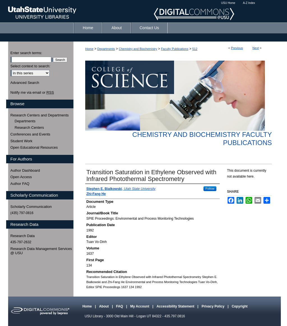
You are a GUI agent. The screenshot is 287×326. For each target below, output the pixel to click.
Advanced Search (24, 83)
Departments (106, 48)
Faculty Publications (174, 48)
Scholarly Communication (31, 207)
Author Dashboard (25, 170)
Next (256, 48)
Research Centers (29, 127)
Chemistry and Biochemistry (138, 48)
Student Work (21, 141)
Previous (237, 48)
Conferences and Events (30, 134)
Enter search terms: (26, 53)
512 (194, 48)
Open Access (21, 177)
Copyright (240, 306)
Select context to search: (30, 66)
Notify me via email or (32, 92)
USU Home (228, 2)
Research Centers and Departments (39, 115)
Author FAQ (19, 184)
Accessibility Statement (175, 306)
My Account (140, 306)
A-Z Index (249, 2)
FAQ (120, 306)
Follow (209, 188)
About (104, 306)
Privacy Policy (213, 306)
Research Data (22, 236)
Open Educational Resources (34, 147)
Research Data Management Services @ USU (41, 251)
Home (89, 48)
